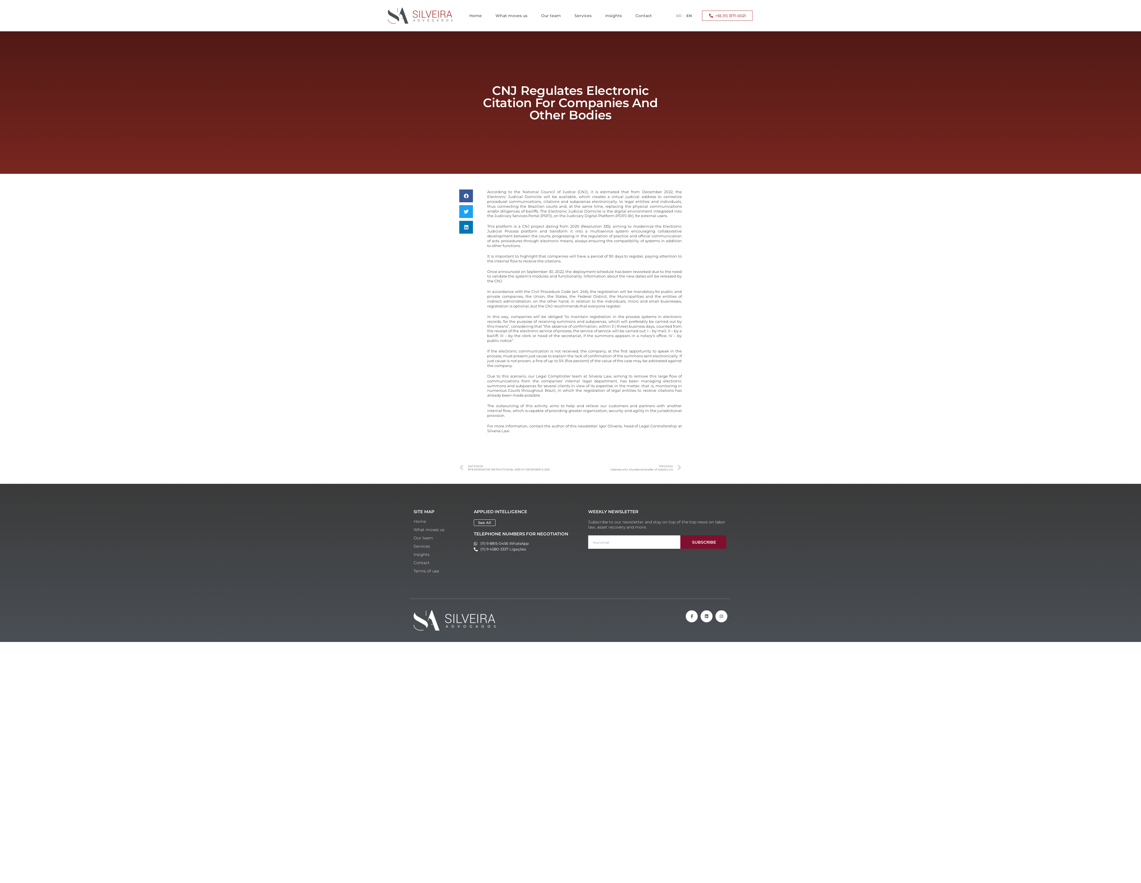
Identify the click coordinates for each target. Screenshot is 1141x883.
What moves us (511, 15)
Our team (551, 15)
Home (475, 15)
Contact (644, 15)
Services (583, 15)
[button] (466, 195)
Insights (613, 15)
